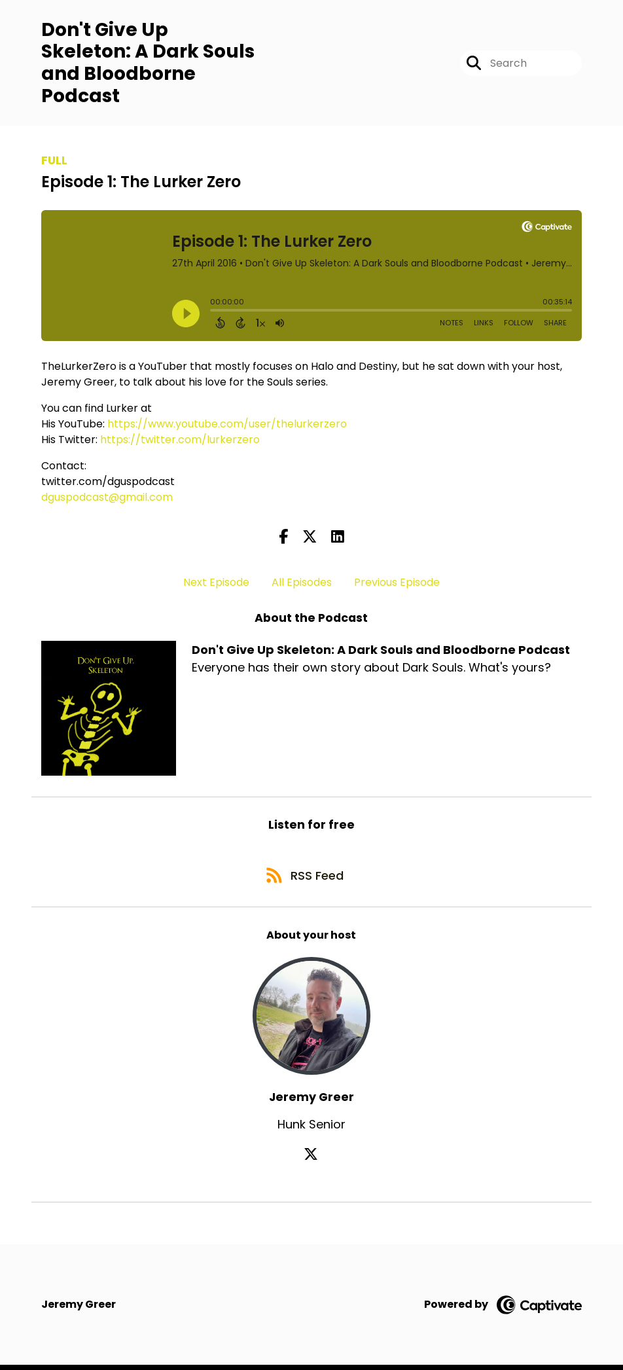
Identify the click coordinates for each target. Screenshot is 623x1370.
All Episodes (302, 583)
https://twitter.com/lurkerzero (180, 440)
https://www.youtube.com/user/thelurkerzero (227, 425)
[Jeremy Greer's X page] (311, 1159)
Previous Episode (397, 583)
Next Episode (216, 583)
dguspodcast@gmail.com (107, 498)
